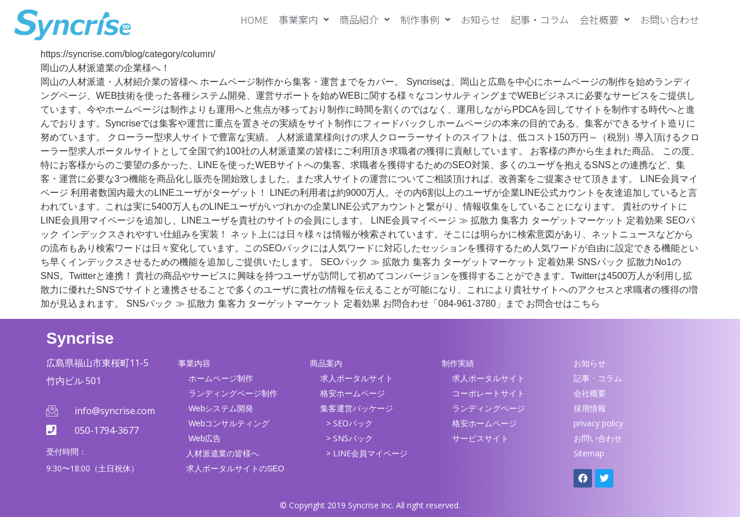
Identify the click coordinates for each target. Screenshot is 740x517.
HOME (254, 19)
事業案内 (304, 19)
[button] (303, 19)
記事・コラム (539, 19)
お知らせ (480, 19)
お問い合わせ (669, 19)
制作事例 (425, 19)
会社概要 (604, 19)
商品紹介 (364, 19)
